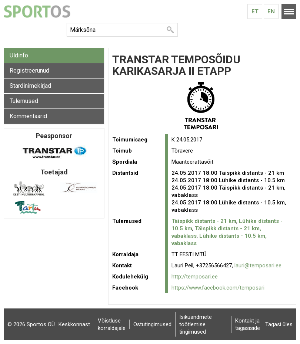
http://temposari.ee (194, 276)
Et (255, 11)
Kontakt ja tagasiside (247, 324)
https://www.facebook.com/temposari (217, 287)
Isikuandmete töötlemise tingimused (195, 324)
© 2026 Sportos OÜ (31, 324)
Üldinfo (19, 55)
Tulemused (24, 100)
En (271, 11)
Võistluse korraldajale (112, 324)
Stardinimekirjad (30, 85)
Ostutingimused (152, 324)
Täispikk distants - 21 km (203, 221)
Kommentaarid (28, 116)
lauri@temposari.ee (257, 265)
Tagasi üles (279, 324)
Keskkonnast (74, 324)
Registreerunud (29, 70)
